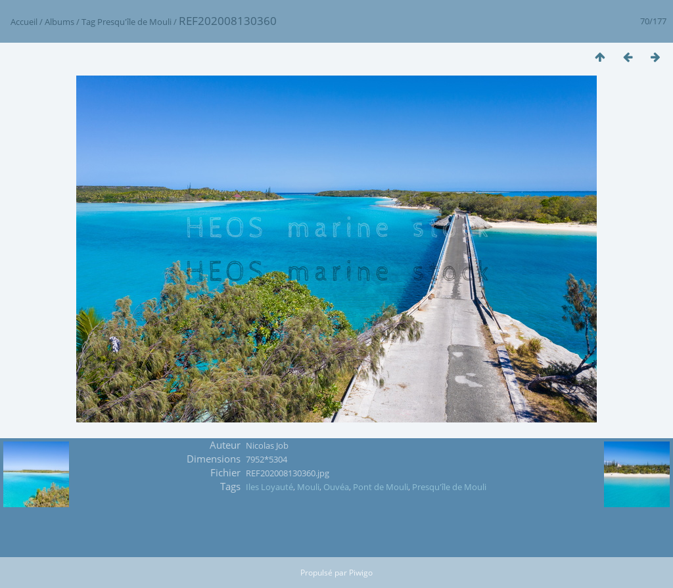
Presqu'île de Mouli (134, 22)
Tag (88, 22)
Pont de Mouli (380, 487)
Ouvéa (336, 487)
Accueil (24, 22)
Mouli (308, 487)
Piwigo (361, 572)
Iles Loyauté (269, 487)
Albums (59, 22)
